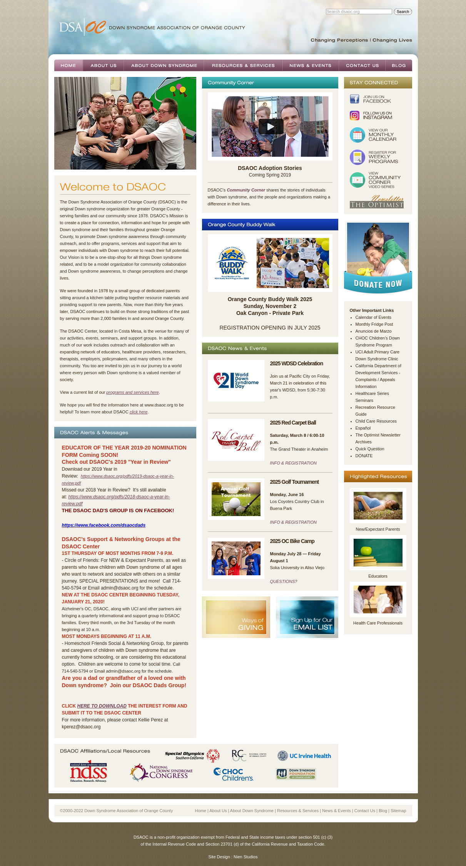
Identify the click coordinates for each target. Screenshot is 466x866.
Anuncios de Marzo (374, 331)
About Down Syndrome (164, 65)
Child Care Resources (376, 421)
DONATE (364, 455)
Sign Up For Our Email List (307, 617)
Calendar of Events (374, 317)
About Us (103, 65)
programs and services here (132, 392)
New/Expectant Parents (378, 529)
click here (138, 412)
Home (68, 65)
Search (403, 11)
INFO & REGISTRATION (293, 463)
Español (363, 428)
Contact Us (362, 65)
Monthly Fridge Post (374, 324)
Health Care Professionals (378, 623)
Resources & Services (243, 65)
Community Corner (246, 190)
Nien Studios (245, 856)
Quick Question (370, 448)
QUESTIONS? (283, 581)
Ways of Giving (236, 617)
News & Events (310, 65)
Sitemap (398, 810)
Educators (377, 576)
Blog (398, 65)
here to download (102, 706)
